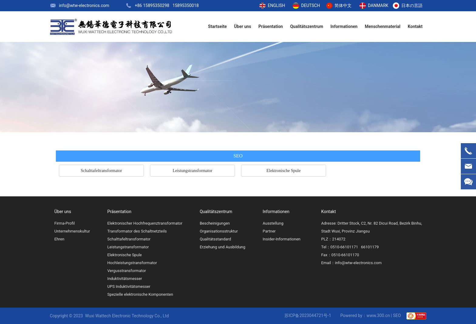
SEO (397, 315)
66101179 (370, 247)
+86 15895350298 (152, 5)
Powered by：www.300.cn (365, 315)
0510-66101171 (344, 247)
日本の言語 (412, 5)
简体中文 (343, 5)
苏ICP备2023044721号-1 (307, 315)
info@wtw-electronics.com (84, 5)
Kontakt (328, 211)
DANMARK (378, 5)
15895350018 (185, 5)
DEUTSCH (310, 5)
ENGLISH (276, 5)
